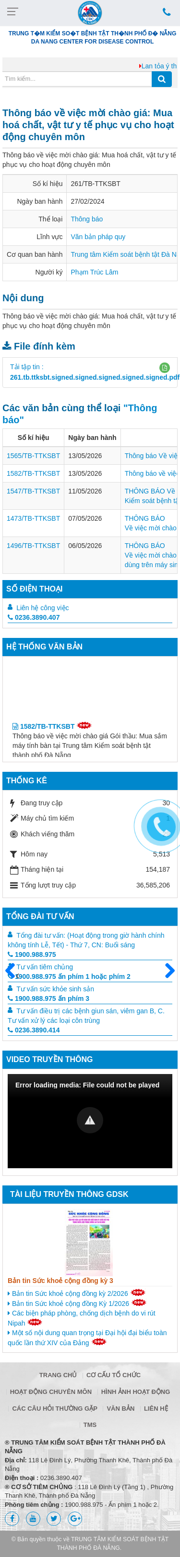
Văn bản (120, 1408)
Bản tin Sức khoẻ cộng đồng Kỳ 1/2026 (77, 1303)
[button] (164, 367)
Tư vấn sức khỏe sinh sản (55, 989)
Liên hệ (156, 1408)
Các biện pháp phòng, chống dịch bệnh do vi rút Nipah (82, 1318)
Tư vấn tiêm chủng (44, 967)
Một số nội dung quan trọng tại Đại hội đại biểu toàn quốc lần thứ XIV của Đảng (87, 1338)
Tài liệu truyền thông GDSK (69, 1194)
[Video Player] (90, 1121)
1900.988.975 (32, 954)
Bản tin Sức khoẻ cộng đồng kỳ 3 (60, 1280)
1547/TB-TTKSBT (33, 491)
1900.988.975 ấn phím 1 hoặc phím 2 (69, 976)
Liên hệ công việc (42, 608)
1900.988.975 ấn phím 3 (48, 998)
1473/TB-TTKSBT (33, 518)
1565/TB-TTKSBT (33, 456)
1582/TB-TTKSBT (33, 473)
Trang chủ (58, 1375)
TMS (90, 1424)
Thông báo (87, 219)
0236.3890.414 (34, 1030)
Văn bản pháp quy (98, 237)
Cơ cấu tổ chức (113, 1375)
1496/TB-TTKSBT (33, 545)
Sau (165, 971)
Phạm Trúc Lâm (94, 272)
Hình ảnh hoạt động (135, 1391)
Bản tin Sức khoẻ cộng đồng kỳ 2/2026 (77, 1293)
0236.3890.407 (34, 617)
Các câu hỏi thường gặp (54, 1408)
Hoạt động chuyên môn (51, 1391)
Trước (14, 977)
